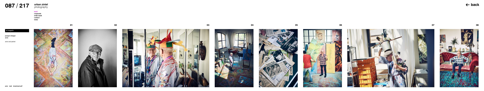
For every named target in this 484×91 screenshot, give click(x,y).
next (10, 86)
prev (6, 86)
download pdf (17, 86)
